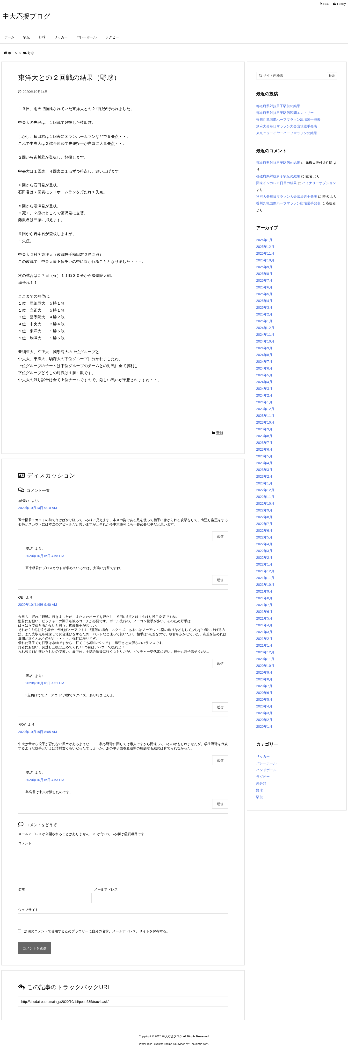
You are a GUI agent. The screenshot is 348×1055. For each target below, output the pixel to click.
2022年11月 (265, 497)
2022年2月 (264, 557)
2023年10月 (265, 422)
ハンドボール (266, 770)
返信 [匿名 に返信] (220, 580)
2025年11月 (265, 253)
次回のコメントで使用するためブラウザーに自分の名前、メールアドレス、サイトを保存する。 (97, 931)
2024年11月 (265, 334)
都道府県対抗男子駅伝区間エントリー (285, 113)
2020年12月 (265, 652)
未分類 (261, 783)
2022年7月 (264, 524)
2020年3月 (264, 713)
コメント (25, 843)
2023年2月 (264, 476)
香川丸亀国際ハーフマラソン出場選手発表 (288, 119)
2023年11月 (265, 416)
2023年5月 (264, 456)
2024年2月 (264, 395)
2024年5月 (264, 375)
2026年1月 (264, 240)
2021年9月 (264, 591)
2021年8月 (264, 598)
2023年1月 (264, 483)
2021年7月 (264, 605)
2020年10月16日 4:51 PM (44, 683)
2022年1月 (264, 564)
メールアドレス (106, 889)
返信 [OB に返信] (220, 663)
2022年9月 (264, 510)
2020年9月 (264, 672)
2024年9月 (264, 348)
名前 (21, 889)
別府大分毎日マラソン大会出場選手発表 (286, 126)
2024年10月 (265, 341)
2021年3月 (264, 632)
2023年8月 (264, 436)
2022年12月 (265, 490)
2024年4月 (264, 382)
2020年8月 (264, 679)
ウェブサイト (28, 910)
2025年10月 (265, 260)
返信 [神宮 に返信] (220, 760)
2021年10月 (265, 585)
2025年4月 (264, 301)
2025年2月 (264, 314)
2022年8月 (264, 517)
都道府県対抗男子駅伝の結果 (278, 106)
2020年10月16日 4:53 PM (44, 780)
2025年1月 (264, 321)
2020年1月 (264, 726)
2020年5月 (264, 699)
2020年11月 (265, 659)
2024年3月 (264, 389)
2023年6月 (264, 449)
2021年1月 (264, 645)
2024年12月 (265, 328)
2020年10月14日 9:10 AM (37, 508)
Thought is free (198, 1043)
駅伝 (259, 797)
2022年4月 (264, 544)
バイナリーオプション (319, 183)
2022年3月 (264, 551)
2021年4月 (264, 625)
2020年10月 (265, 666)
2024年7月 (264, 361)
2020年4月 (264, 706)
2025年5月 (264, 294)
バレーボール (266, 763)
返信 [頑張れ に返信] (220, 536)
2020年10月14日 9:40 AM (37, 605)
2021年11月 (265, 578)
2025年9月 (264, 267)
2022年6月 (264, 530)
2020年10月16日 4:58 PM (44, 556)
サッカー (263, 756)
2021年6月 (264, 612)
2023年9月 (264, 429)
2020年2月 (264, 720)
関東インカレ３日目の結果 (276, 183)
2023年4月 (264, 463)
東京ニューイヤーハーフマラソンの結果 (286, 133)
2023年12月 (265, 409)
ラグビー (263, 777)
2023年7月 (264, 443)
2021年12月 (265, 571)
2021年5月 (264, 618)
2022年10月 (265, 503)
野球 (31, 53)
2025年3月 (264, 307)
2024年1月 (264, 402)
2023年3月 (264, 470)
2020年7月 (264, 686)
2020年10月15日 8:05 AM (37, 732)
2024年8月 (264, 355)
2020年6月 (264, 693)
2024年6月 (264, 368)
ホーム (12, 53)
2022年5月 (264, 537)
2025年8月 (264, 274)
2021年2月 (264, 639)
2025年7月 (264, 280)
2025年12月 (265, 247)
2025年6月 (264, 287)
